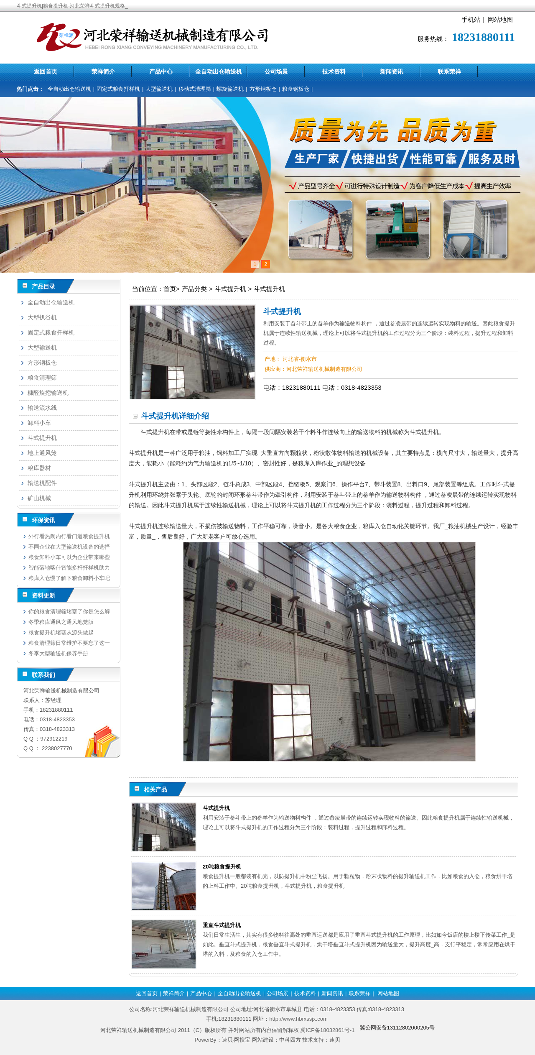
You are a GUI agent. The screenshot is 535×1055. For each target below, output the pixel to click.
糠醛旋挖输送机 (48, 392)
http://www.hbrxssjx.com (298, 1019)
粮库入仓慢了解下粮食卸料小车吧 (69, 578)
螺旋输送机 (230, 89)
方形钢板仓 (263, 89)
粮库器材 (39, 468)
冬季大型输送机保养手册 (58, 653)
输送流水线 (42, 407)
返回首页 (45, 71)
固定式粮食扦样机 (118, 89)
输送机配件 (42, 483)
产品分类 (194, 288)
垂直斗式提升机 (222, 925)
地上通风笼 (42, 453)
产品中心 (161, 71)
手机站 (470, 19)
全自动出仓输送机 (218, 71)
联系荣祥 (449, 71)
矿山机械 (39, 498)
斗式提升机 (230, 288)
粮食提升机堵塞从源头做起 (61, 632)
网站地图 (500, 19)
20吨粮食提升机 (222, 866)
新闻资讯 (391, 71)
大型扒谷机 (42, 317)
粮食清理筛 (42, 377)
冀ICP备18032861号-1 (327, 1030)
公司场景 (276, 71)
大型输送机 (159, 89)
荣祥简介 (103, 71)
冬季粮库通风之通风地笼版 (61, 622)
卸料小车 (39, 422)
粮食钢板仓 (295, 89)
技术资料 (334, 71)
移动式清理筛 (194, 89)
